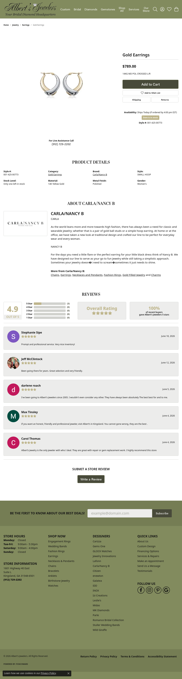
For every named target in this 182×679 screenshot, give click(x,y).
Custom (65, 9)
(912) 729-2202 (61, 144)
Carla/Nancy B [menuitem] (101, 566)
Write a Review (91, 479)
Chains (55, 275)
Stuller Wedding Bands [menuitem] (106, 625)
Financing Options (148, 551)
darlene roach (31, 385)
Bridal (77, 9)
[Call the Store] (13, 579)
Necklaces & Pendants (61, 561)
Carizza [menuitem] (97, 541)
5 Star (29, 303)
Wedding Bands (57, 546)
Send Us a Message (148, 566)
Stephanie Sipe (31, 332)
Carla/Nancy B (100, 174)
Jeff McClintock (31, 359)
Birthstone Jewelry (59, 580)
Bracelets (53, 571)
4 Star (29, 307)
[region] (61, 83)
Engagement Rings (59, 541)
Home (6, 25)
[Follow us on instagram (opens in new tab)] (149, 590)
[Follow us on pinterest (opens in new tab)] (157, 590)
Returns (165, 99)
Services (134, 9)
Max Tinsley (29, 412)
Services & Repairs (148, 556)
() (68, 303)
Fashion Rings (112, 275)
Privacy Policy (108, 656)
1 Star (29, 317)
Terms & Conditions (132, 656)
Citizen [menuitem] (97, 571)
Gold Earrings (55, 174)
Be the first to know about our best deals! (47, 513)
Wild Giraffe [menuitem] (100, 630)
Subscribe (162, 513)
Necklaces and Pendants (87, 275)
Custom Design (146, 546)
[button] (155, 9)
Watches (53, 585)
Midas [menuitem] (96, 605)
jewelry (15, 25)
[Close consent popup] (68, 673)
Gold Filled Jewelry (134, 275)
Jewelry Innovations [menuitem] (104, 556)
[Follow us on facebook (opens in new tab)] (141, 590)
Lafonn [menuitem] (97, 561)
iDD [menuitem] (95, 585)
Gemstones (108, 9)
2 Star (29, 314)
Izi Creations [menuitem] (100, 595)
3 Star (29, 310)
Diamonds (90, 9)
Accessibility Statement (162, 656)
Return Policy (88, 656)
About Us (142, 541)
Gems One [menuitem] (99, 546)
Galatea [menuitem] (97, 580)
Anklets (52, 575)
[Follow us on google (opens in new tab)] (166, 590)
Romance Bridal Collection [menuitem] (108, 620)
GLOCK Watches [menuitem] (102, 551)
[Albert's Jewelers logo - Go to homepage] (30, 9)
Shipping (136, 99)
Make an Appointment (150, 561)
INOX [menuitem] (96, 590)
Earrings (25, 25)
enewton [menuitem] (98, 575)
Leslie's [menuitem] (97, 600)
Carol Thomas (30, 439)
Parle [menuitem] (96, 615)
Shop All (122, 9)
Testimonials (144, 571)
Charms (156, 275)
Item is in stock (150, 117)
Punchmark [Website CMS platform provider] (22, 664)
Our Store (146, 9)
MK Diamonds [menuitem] (101, 610)
